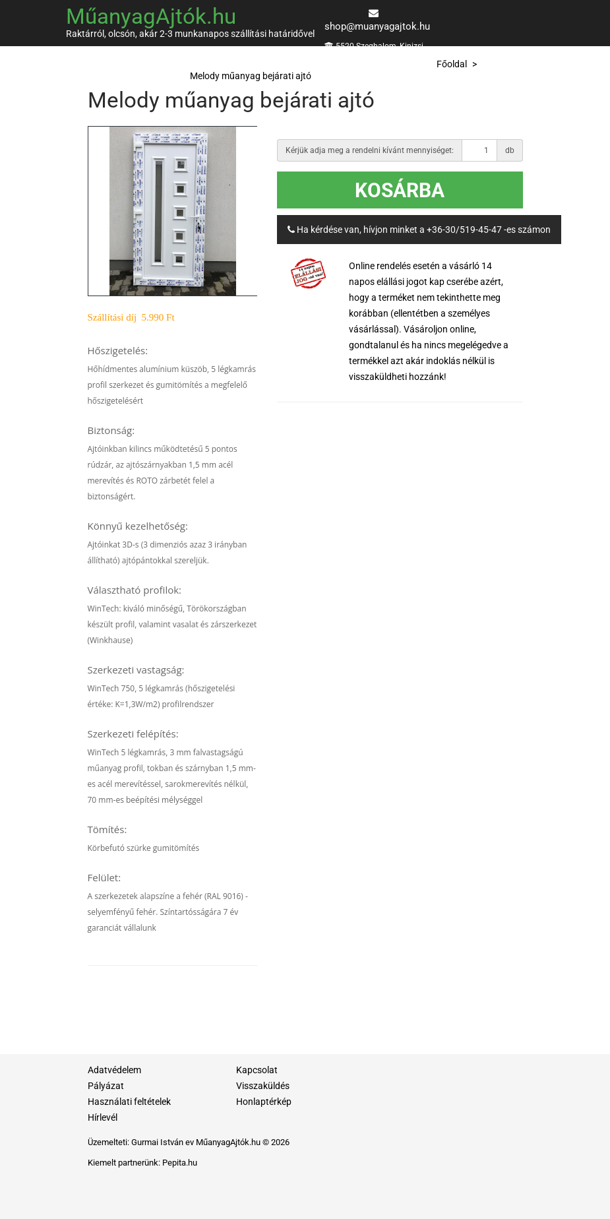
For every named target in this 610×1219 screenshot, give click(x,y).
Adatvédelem (114, 1070)
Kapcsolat (257, 1070)
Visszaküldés (263, 1085)
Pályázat (106, 1085)
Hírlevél (102, 1117)
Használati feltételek (129, 1101)
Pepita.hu (179, 1163)
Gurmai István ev (162, 1142)
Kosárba (399, 190)
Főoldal (452, 64)
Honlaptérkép (263, 1101)
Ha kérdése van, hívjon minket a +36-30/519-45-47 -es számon (419, 229)
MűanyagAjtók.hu (151, 16)
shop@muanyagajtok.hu (377, 26)
